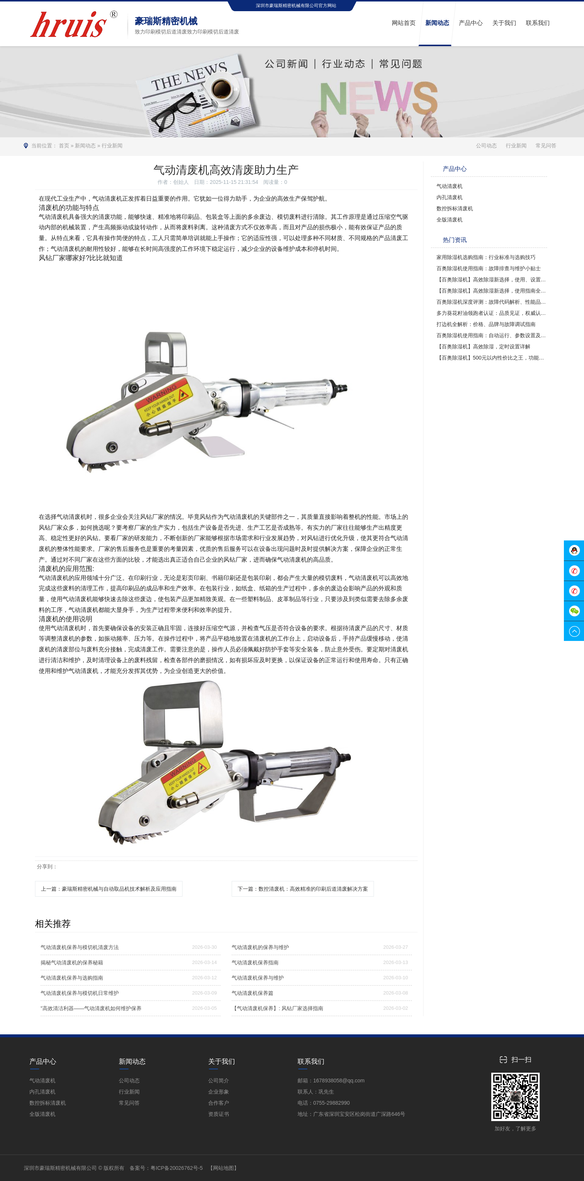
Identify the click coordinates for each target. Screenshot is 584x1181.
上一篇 (109, 889)
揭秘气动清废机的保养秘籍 (72, 962)
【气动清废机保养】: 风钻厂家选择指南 (277, 1008)
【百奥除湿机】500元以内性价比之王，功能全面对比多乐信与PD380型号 (492, 358)
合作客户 (218, 1103)
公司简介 (218, 1080)
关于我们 (221, 1061)
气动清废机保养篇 (252, 993)
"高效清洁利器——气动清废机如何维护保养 (91, 1008)
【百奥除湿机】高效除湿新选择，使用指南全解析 (492, 291)
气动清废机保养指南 (255, 962)
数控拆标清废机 (455, 208)
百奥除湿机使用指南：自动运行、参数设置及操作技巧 (492, 335)
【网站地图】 (223, 1168)
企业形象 (218, 1092)
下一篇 (303, 889)
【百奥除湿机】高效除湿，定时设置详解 (483, 346)
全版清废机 (450, 220)
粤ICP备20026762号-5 (176, 1168)
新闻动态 (85, 146)
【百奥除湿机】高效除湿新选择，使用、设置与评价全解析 (492, 280)
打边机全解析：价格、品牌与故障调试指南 (486, 324)
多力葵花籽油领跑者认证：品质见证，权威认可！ (492, 313)
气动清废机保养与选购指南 (72, 978)
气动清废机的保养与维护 (260, 947)
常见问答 (546, 146)
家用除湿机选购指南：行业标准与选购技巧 (486, 257)
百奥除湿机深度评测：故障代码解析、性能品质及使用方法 (492, 302)
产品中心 (42, 1061)
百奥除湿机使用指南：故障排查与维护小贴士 (489, 268)
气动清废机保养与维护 (258, 978)
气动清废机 (450, 186)
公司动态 (486, 146)
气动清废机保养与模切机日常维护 (80, 993)
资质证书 (218, 1114)
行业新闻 (112, 146)
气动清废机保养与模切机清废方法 (80, 947)
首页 (64, 146)
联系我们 (311, 1061)
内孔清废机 (450, 197)
